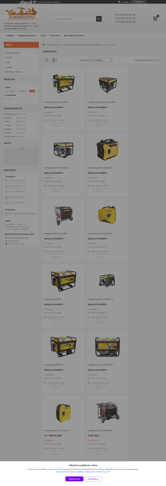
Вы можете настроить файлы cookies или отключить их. (82, 473)
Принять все (74, 479)
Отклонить (94, 479)
